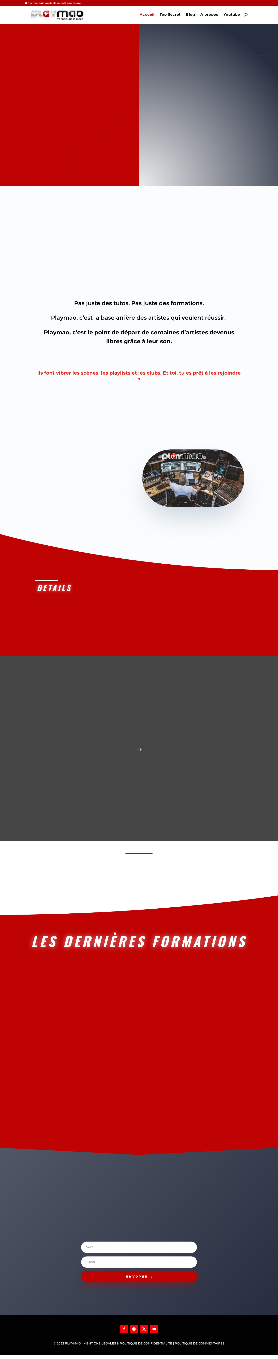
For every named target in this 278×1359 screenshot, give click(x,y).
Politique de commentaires (200, 1348)
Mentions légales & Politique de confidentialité (127, 1348)
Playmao (73, 1348)
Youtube (233, 15)
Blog (192, 15)
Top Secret (171, 15)
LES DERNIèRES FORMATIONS (139, 943)
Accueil (148, 15)
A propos (211, 15)
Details (53, 587)
